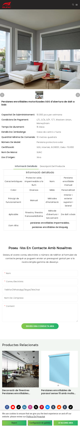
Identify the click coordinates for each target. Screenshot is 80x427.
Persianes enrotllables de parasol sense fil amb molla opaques (57, 392)
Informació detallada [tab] (26, 166)
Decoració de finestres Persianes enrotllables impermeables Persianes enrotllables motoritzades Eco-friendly (17, 392)
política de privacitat (35, 416)
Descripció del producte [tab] (52, 166)
